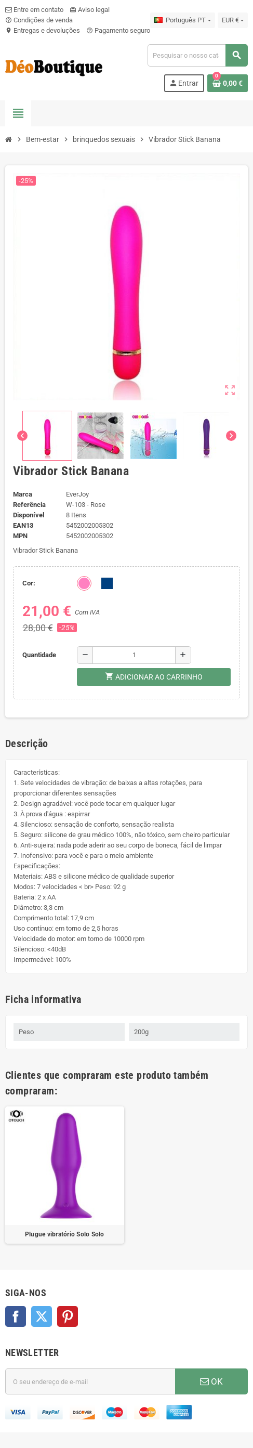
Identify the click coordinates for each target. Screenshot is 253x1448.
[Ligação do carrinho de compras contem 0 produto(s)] (227, 83)
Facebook (15, 1316)
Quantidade (39, 655)
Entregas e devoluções (42, 30)
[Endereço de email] (90, 1381)
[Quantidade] (134, 655)
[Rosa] (84, 583)
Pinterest (67, 1316)
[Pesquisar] (197, 55)
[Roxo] (107, 583)
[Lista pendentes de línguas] (182, 20)
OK (211, 1381)
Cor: (28, 583)
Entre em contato (34, 10)
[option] (65, 1175)
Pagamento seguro (118, 30)
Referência (29, 504)
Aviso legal (90, 10)
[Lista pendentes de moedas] (233, 20)
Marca (22, 494)
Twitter (41, 1316)
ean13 (23, 525)
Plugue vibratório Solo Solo (64, 1234)
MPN (20, 536)
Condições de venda (39, 20)
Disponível (28, 515)
